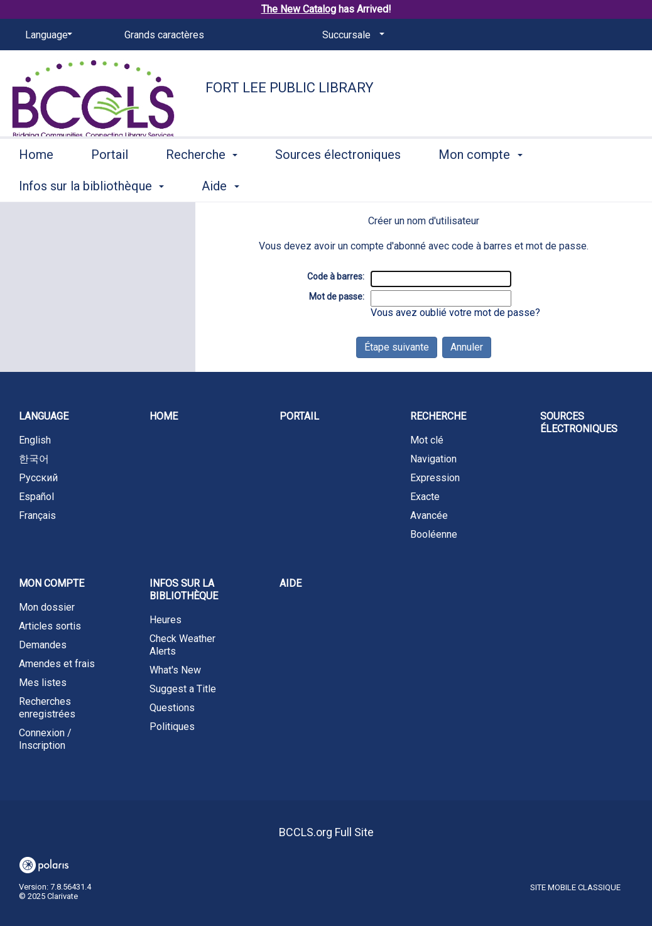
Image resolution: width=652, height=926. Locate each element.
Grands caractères (164, 35)
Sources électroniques (338, 184)
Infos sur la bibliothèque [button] (183, 589)
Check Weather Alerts (182, 645)
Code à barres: (335, 276)
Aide (291, 583)
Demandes (43, 645)
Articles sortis (50, 626)
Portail (109, 184)
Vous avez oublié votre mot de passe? (455, 313)
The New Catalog (298, 9)
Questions (172, 708)
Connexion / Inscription (45, 739)
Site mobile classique (575, 887)
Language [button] (43, 416)
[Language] (46, 35)
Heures (165, 620)
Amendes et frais (57, 664)
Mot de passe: (336, 296)
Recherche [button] (201, 184)
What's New (175, 670)
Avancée (429, 515)
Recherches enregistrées (47, 707)
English (35, 440)
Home (36, 184)
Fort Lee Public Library (289, 87)
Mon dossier (47, 607)
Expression (435, 478)
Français (37, 515)
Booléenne (433, 534)
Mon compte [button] (480, 184)
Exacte (425, 497)
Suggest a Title (182, 689)
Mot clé (426, 440)
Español (36, 497)
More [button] (585, 185)
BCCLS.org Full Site (326, 832)
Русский (38, 478)
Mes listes (43, 683)
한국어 (34, 459)
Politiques (172, 727)
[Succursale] (351, 35)
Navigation (433, 459)
